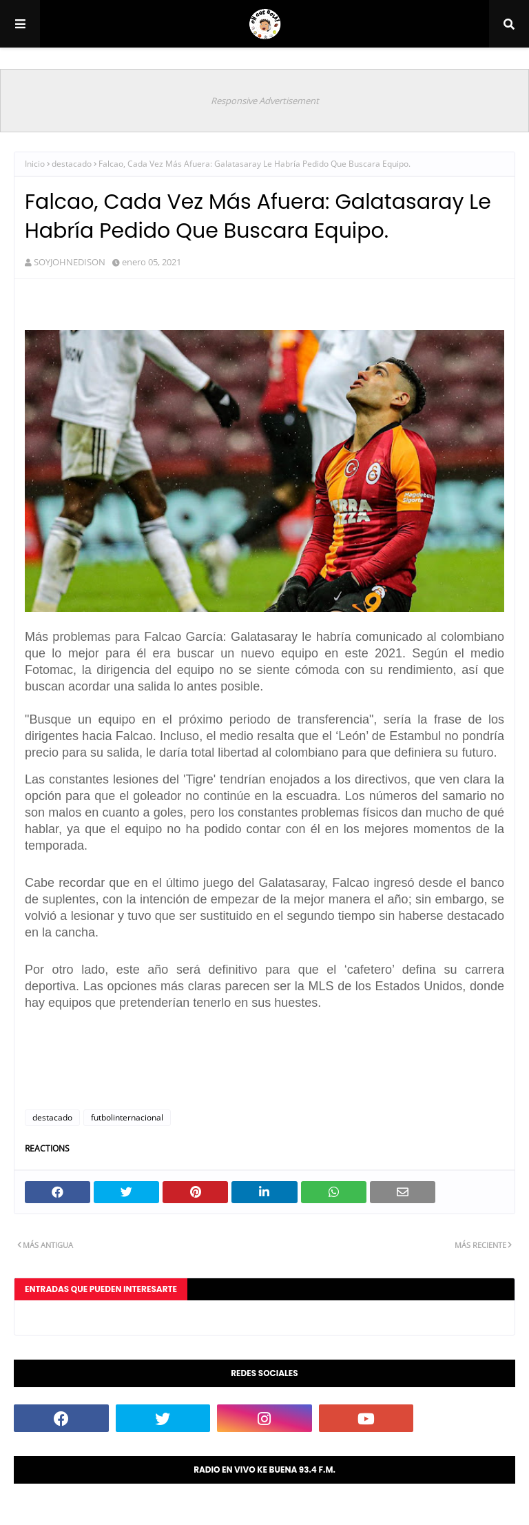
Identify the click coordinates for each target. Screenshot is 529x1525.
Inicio (35, 164)
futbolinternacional (127, 1117)
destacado (72, 164)
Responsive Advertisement (265, 100)
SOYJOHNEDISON (69, 262)
